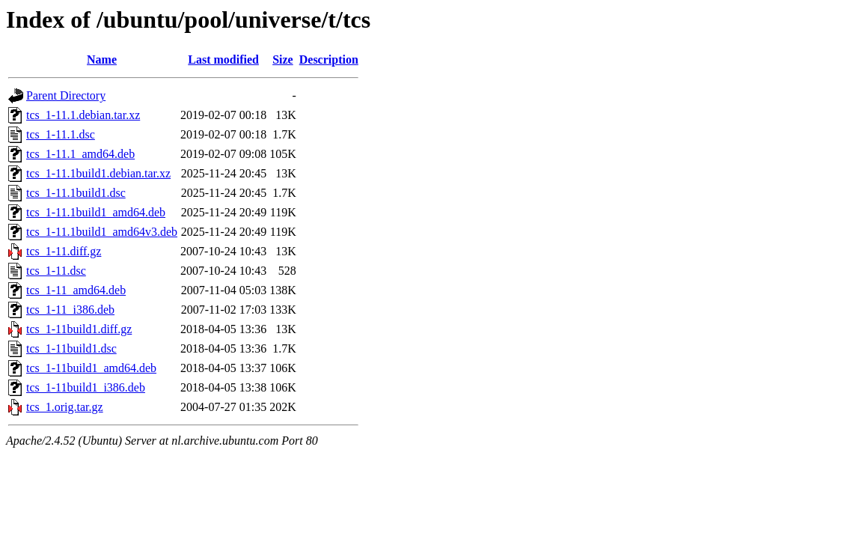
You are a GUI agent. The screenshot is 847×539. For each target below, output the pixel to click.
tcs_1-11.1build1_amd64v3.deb (101, 231)
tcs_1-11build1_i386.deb (85, 387)
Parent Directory (66, 95)
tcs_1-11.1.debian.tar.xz (83, 115)
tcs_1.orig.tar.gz (64, 407)
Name (102, 59)
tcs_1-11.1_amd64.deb (80, 153)
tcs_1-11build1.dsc (71, 348)
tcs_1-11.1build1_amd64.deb (95, 212)
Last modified (223, 59)
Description (328, 59)
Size (282, 59)
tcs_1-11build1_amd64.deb (91, 368)
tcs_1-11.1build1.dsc (76, 192)
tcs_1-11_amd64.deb (76, 290)
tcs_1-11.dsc (56, 270)
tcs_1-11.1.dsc (60, 134)
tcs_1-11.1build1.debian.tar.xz (98, 173)
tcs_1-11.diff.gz (63, 251)
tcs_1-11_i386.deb (70, 309)
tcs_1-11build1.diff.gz (79, 329)
